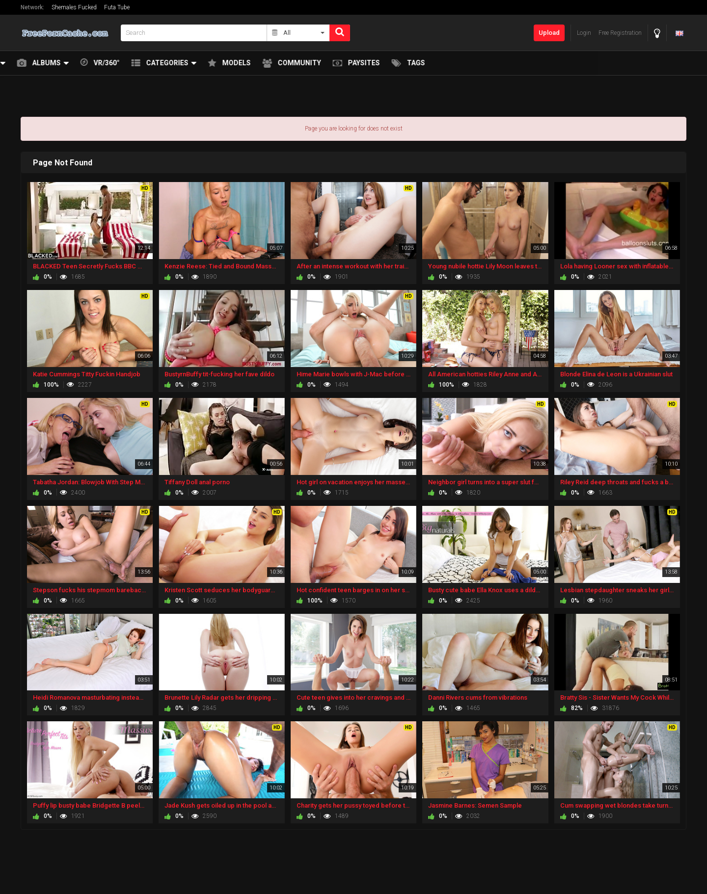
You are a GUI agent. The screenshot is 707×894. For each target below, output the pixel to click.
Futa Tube (117, 7)
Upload (549, 32)
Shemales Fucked (74, 7)
